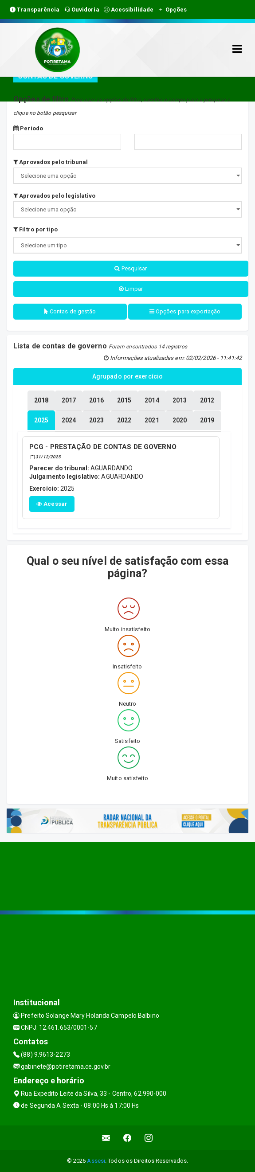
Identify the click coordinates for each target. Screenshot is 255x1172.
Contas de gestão (70, 311)
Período (28, 128)
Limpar (131, 288)
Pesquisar (130, 268)
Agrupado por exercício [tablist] (127, 376)
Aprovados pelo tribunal (50, 162)
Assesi (96, 1160)
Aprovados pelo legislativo (54, 195)
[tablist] (41, 420)
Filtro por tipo (35, 229)
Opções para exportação (184, 311)
